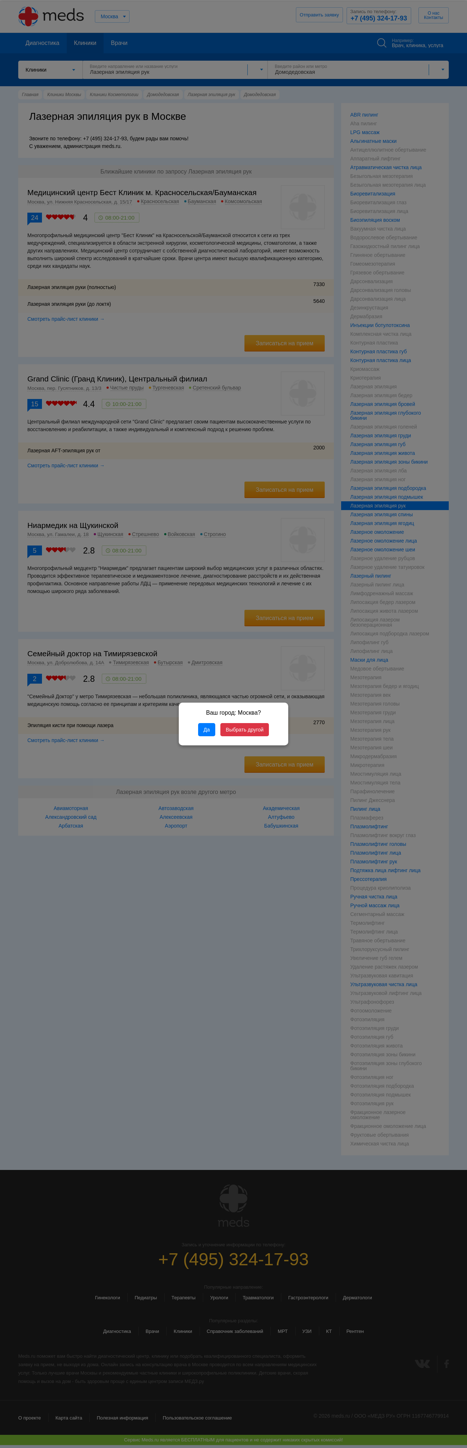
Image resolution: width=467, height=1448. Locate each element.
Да (207, 730)
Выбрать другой (244, 730)
